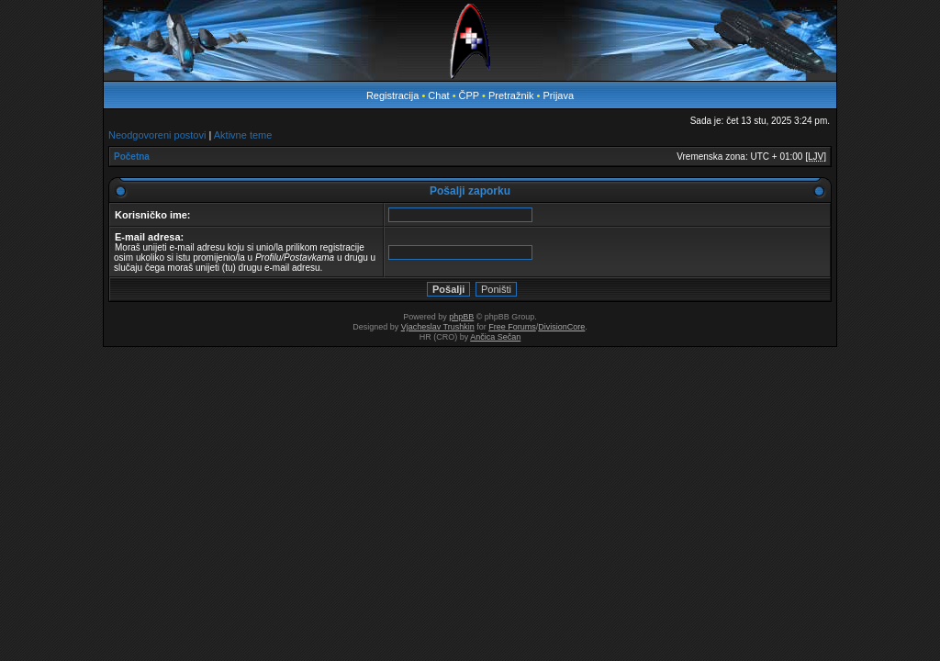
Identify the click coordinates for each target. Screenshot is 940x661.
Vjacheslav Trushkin (438, 326)
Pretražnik (511, 95)
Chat (440, 95)
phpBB (461, 316)
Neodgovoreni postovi (157, 134)
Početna (132, 156)
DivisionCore (561, 326)
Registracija (392, 95)
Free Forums (512, 326)
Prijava (558, 95)
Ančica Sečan (495, 337)
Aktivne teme (243, 134)
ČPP (469, 95)
